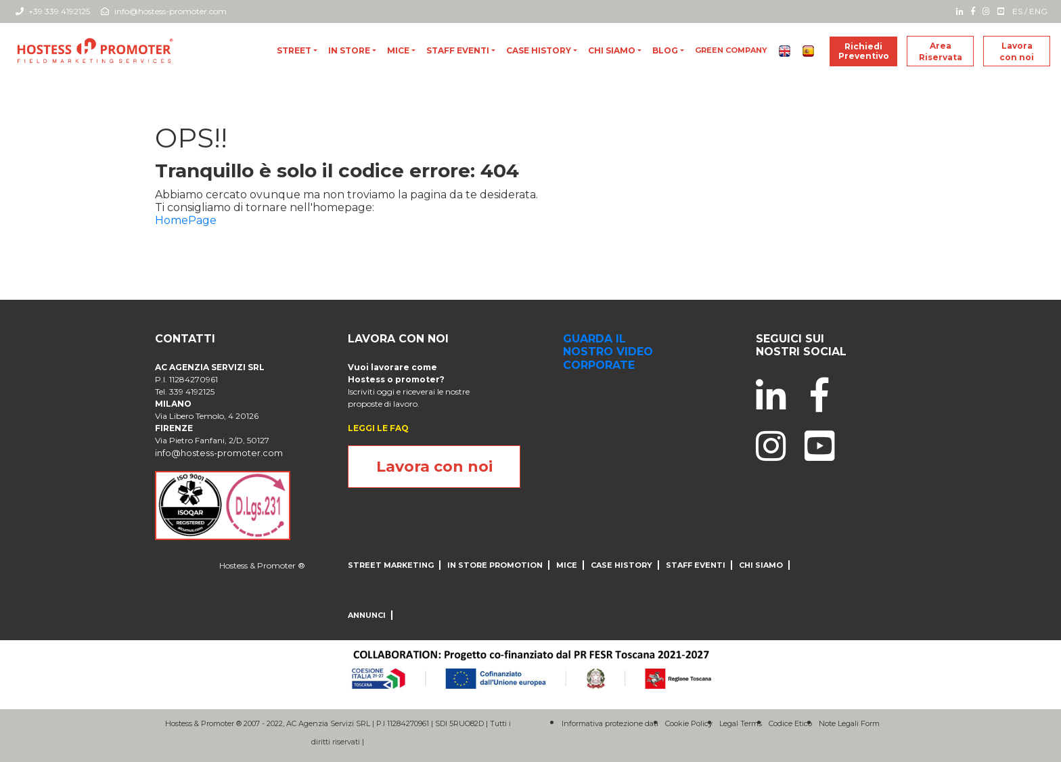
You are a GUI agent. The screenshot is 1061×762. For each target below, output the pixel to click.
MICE (398, 50)
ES (1017, 11)
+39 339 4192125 (53, 11)
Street (294, 50)
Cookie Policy (689, 723)
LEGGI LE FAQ (378, 428)
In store (349, 50)
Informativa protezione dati (610, 723)
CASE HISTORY (538, 50)
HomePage (186, 220)
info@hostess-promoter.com (164, 11)
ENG (1038, 11)
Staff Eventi (457, 50)
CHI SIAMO (611, 50)
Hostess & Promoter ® (262, 565)
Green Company (731, 50)
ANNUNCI (367, 615)
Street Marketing (391, 565)
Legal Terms (740, 723)
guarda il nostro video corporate (608, 351)
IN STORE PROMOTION (495, 565)
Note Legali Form (849, 723)
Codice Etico (790, 723)
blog (665, 50)
